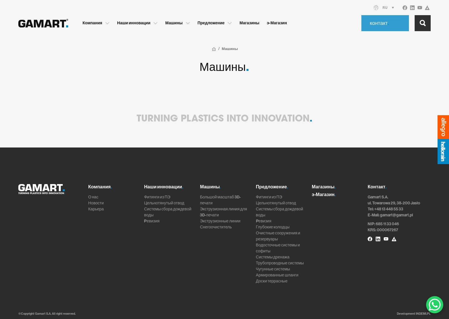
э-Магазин (277, 23)
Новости (96, 203)
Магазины (249, 23)
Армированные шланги (277, 275)
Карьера (96, 209)
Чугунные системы (273, 269)
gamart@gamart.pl (396, 215)
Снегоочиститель (216, 227)
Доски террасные (271, 281)
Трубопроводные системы (280, 263)
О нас (93, 197)
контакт (379, 23)
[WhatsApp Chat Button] (434, 304)
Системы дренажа (273, 257)
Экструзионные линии (220, 221)
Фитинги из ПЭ (157, 197)
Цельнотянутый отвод (164, 203)
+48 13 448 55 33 (388, 209)
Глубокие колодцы (273, 227)
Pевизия (151, 221)
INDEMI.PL (423, 314)
